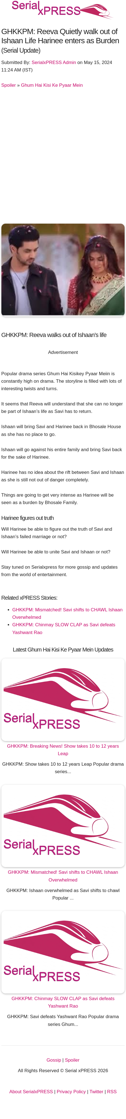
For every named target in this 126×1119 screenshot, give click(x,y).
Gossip (53, 1060)
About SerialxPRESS (31, 1091)
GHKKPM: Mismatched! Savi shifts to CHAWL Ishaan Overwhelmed (63, 876)
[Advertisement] (63, 155)
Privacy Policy (71, 1091)
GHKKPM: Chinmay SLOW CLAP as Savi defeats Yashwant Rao (63, 1002)
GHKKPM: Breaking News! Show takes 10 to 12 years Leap (63, 750)
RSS (112, 1091)
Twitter (96, 1091)
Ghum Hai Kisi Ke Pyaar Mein (52, 85)
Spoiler (8, 85)
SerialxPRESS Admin (54, 62)
